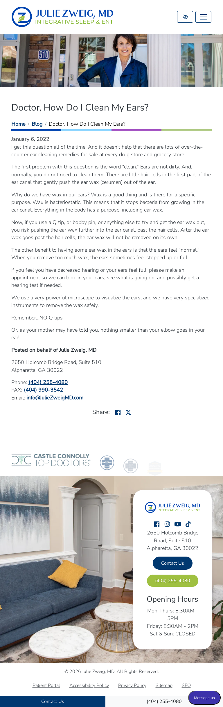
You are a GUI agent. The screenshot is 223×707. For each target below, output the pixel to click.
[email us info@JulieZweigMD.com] (54, 397)
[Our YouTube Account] (177, 524)
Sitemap (164, 685)
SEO (186, 685)
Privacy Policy (132, 685)
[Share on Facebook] (118, 413)
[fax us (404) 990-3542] (43, 389)
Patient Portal (46, 685)
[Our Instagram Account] (167, 524)
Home (18, 123)
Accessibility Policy (89, 685)
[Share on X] (128, 413)
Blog (37, 123)
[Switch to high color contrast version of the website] (185, 17)
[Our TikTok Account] (188, 524)
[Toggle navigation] (203, 17)
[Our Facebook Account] (157, 524)
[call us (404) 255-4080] (164, 701)
